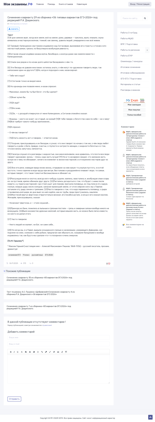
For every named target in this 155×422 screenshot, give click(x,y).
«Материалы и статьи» (18, 24)
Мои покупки (134, 110)
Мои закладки (134, 105)
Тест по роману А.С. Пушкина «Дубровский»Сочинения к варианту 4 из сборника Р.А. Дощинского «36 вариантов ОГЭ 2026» (41, 293)
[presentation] (26, 391)
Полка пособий (134, 115)
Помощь (51, 4)
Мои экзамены (18, 4)
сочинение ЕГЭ (14, 255)
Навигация (82, 4)
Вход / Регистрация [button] (139, 4)
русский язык (37, 255)
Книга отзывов (66, 4)
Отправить (14, 399)
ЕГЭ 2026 (49, 255)
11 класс (26, 255)
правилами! (47, 325)
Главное (40, 4)
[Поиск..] (132, 18)
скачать (13, 29)
